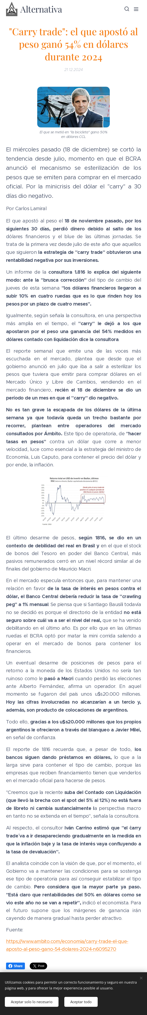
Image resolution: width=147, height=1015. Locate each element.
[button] (126, 9)
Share (15, 966)
